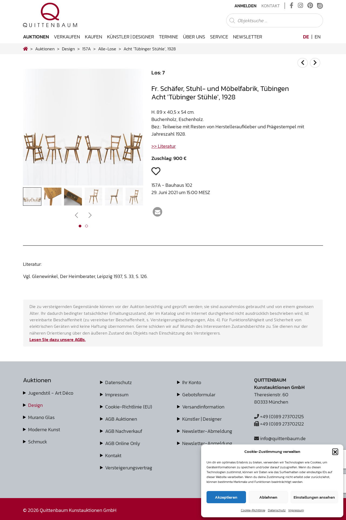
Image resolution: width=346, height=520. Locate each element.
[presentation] (76, 214)
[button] (335, 451)
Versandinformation (203, 406)
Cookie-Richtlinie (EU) (128, 406)
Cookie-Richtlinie (253, 510)
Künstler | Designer (130, 36)
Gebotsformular (198, 394)
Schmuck (37, 441)
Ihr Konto (191, 382)
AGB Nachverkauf (123, 431)
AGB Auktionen (121, 419)
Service (219, 36)
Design (35, 405)
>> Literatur (163, 146)
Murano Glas (41, 417)
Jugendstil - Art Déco (50, 393)
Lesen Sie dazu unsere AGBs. (57, 339)
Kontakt (270, 5)
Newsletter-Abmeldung (207, 431)
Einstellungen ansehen (314, 497)
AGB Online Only (122, 443)
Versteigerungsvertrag (128, 467)
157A (86, 48)
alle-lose (107, 48)
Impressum (296, 510)
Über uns (194, 36)
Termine (168, 36)
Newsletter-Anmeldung (207, 443)
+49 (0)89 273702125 (279, 416)
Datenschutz (277, 510)
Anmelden (245, 5)
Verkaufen (67, 36)
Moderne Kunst (44, 429)
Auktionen (36, 36)
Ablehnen (268, 497)
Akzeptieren (226, 497)
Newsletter (247, 36)
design (68, 48)
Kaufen (93, 36)
